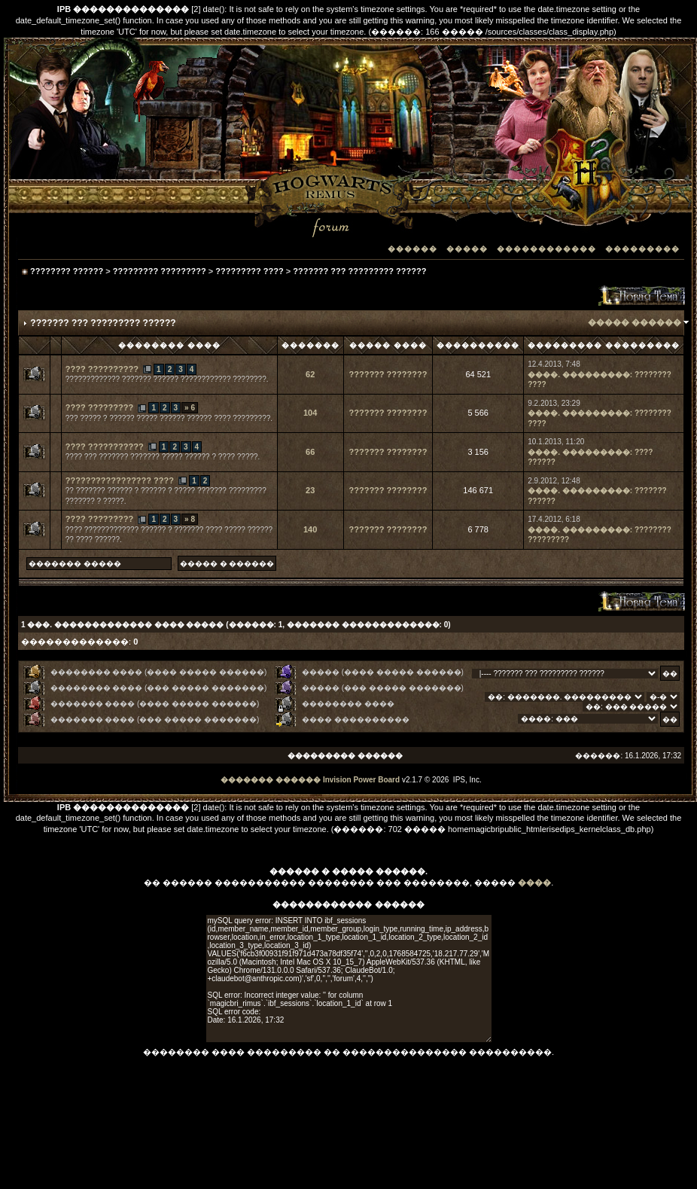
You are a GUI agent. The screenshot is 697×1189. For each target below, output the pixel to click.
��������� (642, 249)
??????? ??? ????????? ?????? (359, 271)
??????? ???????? (388, 374)
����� (467, 249)
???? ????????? (99, 407)
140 (310, 529)
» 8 (189, 519)
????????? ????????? (159, 271)
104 (310, 412)
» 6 (189, 408)
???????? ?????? (66, 271)
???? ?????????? (101, 368)
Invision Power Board (361, 780)
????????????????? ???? (119, 480)
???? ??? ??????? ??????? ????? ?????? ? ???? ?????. (162, 457)
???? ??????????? (104, 446)
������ (412, 249)
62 (310, 374)
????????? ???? (249, 271)
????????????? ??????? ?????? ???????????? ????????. (167, 379)
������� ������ (271, 780)
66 (310, 451)
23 (310, 490)
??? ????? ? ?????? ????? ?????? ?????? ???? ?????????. (168, 418)
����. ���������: (580, 374)
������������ (546, 249)
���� (534, 882)
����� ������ (634, 322)
